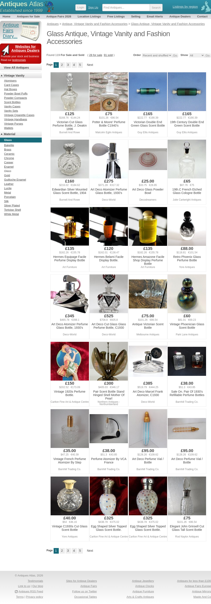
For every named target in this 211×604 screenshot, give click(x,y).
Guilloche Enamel (15, 179)
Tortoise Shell (12, 209)
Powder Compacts (15, 97)
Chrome (9, 158)
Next (90, 65)
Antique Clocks (144, 586)
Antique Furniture (143, 591)
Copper (8, 162)
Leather (9, 184)
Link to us (24, 586)
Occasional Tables (85, 596)
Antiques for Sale (28, 16)
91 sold (108, 55)
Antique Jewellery (143, 580)
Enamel (9, 166)
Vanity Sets (11, 110)
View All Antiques (16, 67)
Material (9, 134)
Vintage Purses (13, 123)
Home (6, 16)
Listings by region (185, 6)
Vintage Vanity (14, 75)
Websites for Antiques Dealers (25, 48)
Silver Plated (12, 205)
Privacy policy (34, 596)
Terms (20, 596)
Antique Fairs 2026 (58, 16)
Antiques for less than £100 (194, 580)
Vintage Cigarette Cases (19, 115)
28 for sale (95, 55)
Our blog (37, 586)
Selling (135, 16)
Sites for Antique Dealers (81, 580)
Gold (7, 175)
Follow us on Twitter (84, 591)
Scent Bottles (12, 102)
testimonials (19, 60)
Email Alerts (155, 16)
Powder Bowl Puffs (16, 93)
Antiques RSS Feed (31, 591)
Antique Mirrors (201, 591)
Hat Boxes (10, 89)
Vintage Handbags (15, 119)
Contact (202, 16)
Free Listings (116, 16)
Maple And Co (202, 596)
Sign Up (93, 7)
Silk (6, 201)
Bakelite (9, 145)
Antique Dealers (180, 16)
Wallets (8, 128)
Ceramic (9, 153)
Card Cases (11, 85)
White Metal (11, 214)
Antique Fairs (88, 586)
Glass (7, 171)
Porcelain (10, 196)
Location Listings (89, 16)
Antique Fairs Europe (198, 586)
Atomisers (10, 80)
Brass (7, 149)
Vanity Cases (12, 106)
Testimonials (35, 580)
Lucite (8, 188)
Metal (7, 192)
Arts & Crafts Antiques (140, 596)
